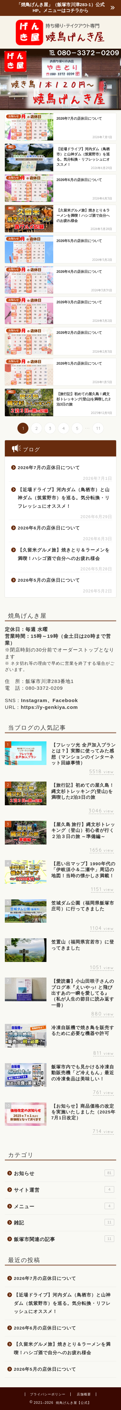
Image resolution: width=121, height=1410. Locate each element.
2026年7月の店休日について (49, 467)
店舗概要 (84, 1394)
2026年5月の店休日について (49, 580)
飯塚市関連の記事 (64, 1238)
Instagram (34, 700)
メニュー (64, 1206)
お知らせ (64, 1173)
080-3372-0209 (44, 688)
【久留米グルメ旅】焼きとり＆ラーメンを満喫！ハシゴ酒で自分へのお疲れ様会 (64, 554)
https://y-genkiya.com (49, 707)
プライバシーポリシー (48, 1394)
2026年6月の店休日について (49, 528)
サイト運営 (64, 1189)
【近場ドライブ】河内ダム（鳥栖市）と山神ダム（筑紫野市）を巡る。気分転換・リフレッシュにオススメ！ (64, 498)
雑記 (64, 1222)
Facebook (65, 700)
